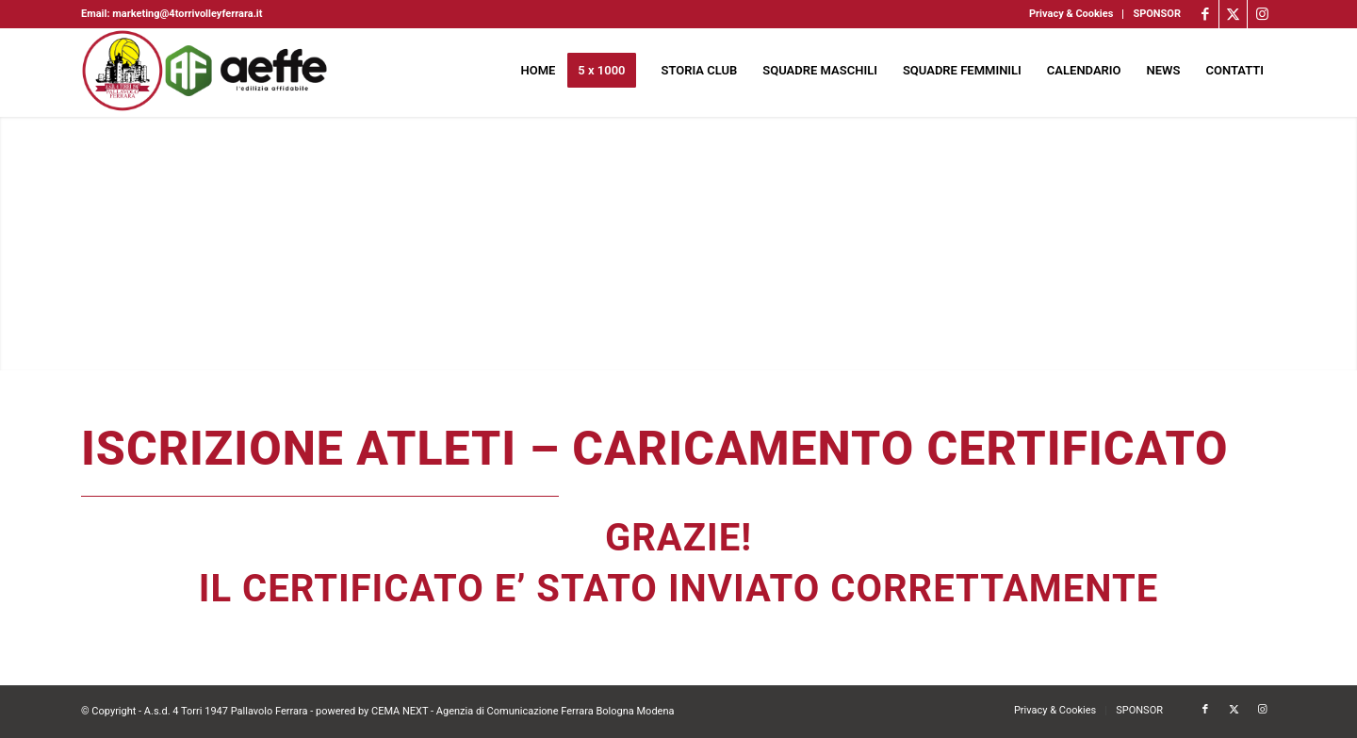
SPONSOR (1157, 14)
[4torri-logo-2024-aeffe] (205, 70)
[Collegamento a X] (1233, 14)
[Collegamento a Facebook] (1204, 14)
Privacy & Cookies (1071, 14)
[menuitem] (1071, 14)
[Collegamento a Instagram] (1262, 14)
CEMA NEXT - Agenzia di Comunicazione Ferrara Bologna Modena (523, 711)
